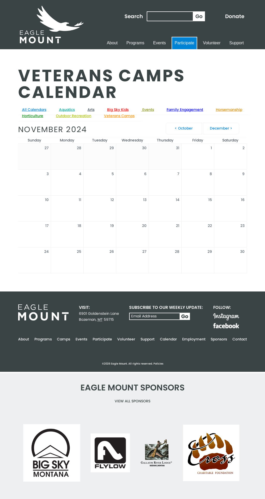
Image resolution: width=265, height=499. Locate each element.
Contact (239, 339)
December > (221, 128)
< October (184, 128)
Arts (90, 109)
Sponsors (219, 339)
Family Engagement (185, 109)
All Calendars (34, 109)
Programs (135, 43)
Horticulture (32, 115)
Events (159, 43)
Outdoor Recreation (73, 115)
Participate (184, 43)
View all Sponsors (132, 401)
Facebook (226, 325)
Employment (193, 339)
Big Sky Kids (118, 109)
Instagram (226, 316)
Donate (234, 16)
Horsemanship (229, 109)
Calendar (168, 339)
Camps (63, 339)
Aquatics (67, 109)
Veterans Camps (119, 115)
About (112, 43)
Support (236, 43)
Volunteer (211, 43)
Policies (158, 364)
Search (133, 16)
